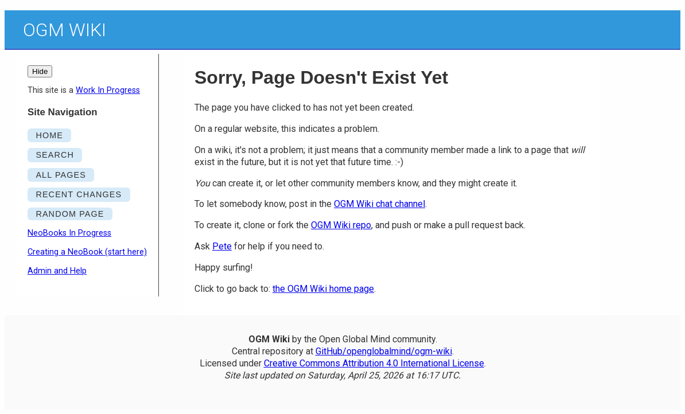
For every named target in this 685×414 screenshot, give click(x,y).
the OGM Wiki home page (323, 288)
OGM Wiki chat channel (379, 203)
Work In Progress (108, 90)
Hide (40, 71)
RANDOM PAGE (70, 213)
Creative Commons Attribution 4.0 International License (374, 363)
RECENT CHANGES (79, 194)
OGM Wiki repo (341, 225)
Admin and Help (57, 271)
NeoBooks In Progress (69, 233)
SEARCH (55, 154)
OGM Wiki (64, 30)
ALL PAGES (61, 174)
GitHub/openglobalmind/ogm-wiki (384, 351)
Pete (222, 246)
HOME (49, 135)
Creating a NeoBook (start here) (87, 252)
